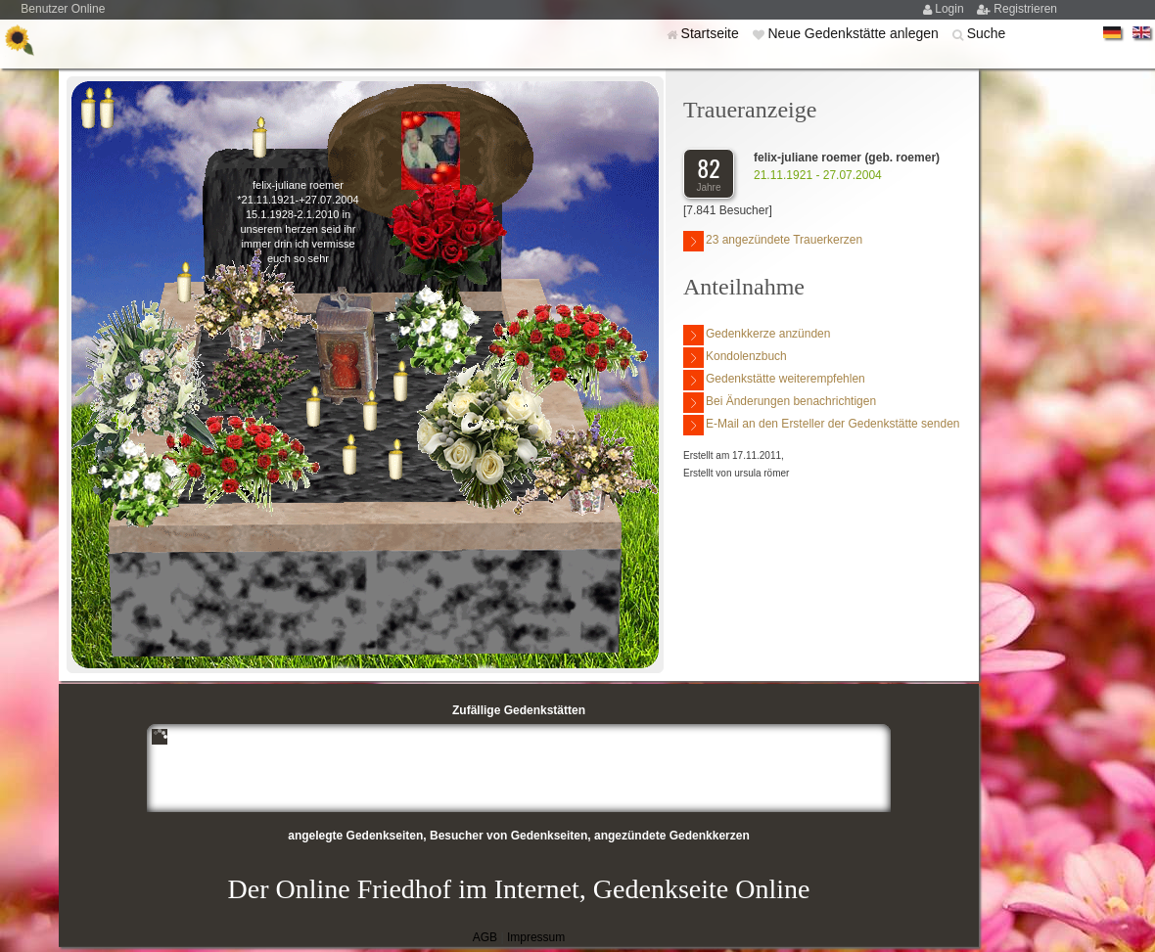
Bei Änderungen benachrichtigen (779, 402)
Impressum (536, 937)
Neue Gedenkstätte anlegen (854, 33)
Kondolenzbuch (735, 357)
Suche (986, 33)
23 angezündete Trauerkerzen (772, 241)
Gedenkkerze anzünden (756, 335)
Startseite (712, 33)
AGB (485, 937)
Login (951, 9)
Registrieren (1025, 9)
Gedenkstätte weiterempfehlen (774, 380)
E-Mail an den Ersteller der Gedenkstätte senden (821, 425)
